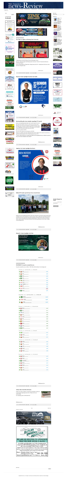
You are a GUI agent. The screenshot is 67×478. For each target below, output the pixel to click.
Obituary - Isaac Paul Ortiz (60, 32)
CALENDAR (21, 9)
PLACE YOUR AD (16, 9)
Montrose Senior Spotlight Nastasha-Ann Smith (26, 76)
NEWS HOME (6, 9)
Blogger (47, 475)
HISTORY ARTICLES (57, 9)
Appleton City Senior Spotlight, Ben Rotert (25, 148)
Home (32, 408)
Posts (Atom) (21, 409)
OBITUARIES (44, 9)
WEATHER (39, 9)
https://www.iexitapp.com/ (41, 266)
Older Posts (49, 408)
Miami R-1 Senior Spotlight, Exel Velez (24, 233)
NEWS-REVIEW (11, 9)
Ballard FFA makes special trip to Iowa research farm (28, 192)
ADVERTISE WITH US (34, 9)
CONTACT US (6, 10)
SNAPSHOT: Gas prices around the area (25, 265)
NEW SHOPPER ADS (27, 9)
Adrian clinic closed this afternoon (23, 389)
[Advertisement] (27, 69)
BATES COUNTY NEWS (50, 9)
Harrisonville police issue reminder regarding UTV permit (29, 121)
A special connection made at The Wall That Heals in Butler (60, 40)
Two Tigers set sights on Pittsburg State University (27, 39)
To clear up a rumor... (59, 25)
